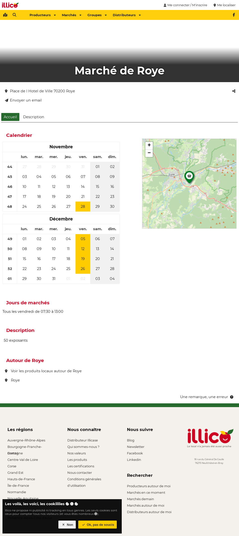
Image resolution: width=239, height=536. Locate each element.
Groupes (97, 15)
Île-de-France (18, 485)
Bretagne (15, 453)
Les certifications (80, 466)
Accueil (10, 117)
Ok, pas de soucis (97, 525)
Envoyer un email (23, 100)
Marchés (71, 15)
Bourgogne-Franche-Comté (24, 447)
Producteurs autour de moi (148, 486)
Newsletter (135, 447)
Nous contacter (79, 473)
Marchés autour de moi (145, 505)
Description (33, 117)
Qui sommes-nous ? (83, 447)
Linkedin (134, 460)
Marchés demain (140, 499)
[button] (189, 178)
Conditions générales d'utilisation (84, 479)
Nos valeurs (76, 453)
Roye (12, 380)
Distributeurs (127, 15)
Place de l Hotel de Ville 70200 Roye (40, 91)
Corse (11, 466)
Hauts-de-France (21, 479)
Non (67, 525)
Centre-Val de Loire (22, 460)
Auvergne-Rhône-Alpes (26, 440)
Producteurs (43, 15)
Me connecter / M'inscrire (184, 5)
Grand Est (15, 473)
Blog (130, 440)
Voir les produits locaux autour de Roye (43, 371)
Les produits (77, 460)
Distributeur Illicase (82, 440)
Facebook (135, 453)
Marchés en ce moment (146, 492)
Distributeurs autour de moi (149, 512)
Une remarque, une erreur (207, 397)
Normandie (16, 492)
